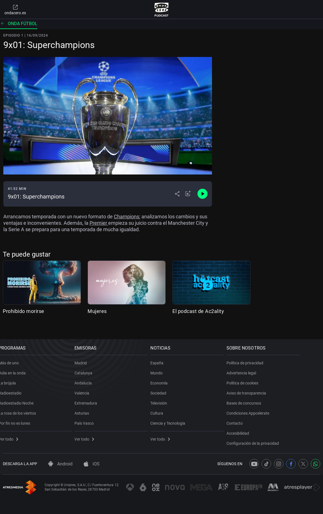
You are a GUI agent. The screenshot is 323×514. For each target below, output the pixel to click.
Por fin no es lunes (18, 417)
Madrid (91, 356)
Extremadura (96, 397)
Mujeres (97, 311)
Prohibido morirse (23, 311)
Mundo (173, 366)
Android (60, 464)
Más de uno (13, 356)
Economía (175, 376)
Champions (126, 216)
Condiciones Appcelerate (270, 407)
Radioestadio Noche (20, 397)
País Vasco (94, 417)
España (173, 356)
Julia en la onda (16, 366)
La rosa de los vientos (21, 407)
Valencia (92, 386)
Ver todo (12, 433)
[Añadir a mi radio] (188, 193)
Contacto (257, 417)
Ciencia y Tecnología (184, 417)
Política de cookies (265, 376)
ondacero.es (15, 9)
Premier (99, 223)
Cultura (173, 407)
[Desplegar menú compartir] (177, 193)
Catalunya (94, 366)
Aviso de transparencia (269, 386)
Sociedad (175, 386)
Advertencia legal (264, 366)
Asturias (92, 407)
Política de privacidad (267, 356)
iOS (92, 464)
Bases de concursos (266, 397)
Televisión (175, 397)
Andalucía (93, 376)
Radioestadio (14, 386)
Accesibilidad (260, 427)
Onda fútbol (18, 23)
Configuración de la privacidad (275, 437)
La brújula (11, 376)
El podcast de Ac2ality (198, 311)
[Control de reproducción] (202, 194)
